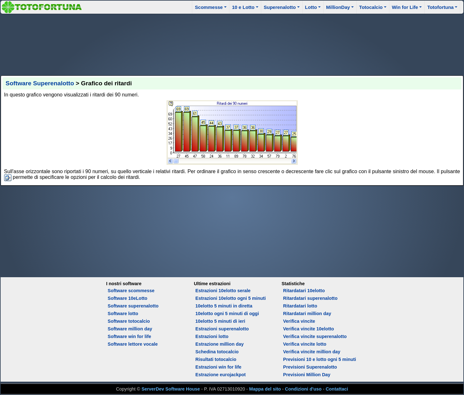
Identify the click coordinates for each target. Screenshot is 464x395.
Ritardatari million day (307, 313)
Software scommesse (131, 290)
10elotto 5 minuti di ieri (220, 321)
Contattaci (337, 388)
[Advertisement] (232, 43)
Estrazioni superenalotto (222, 328)
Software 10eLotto (127, 298)
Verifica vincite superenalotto (315, 336)
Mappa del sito (265, 388)
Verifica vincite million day (311, 351)
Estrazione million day (219, 344)
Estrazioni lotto (212, 336)
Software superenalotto (133, 305)
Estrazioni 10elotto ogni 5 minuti (230, 298)
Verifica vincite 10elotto (308, 328)
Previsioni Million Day (307, 374)
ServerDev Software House (170, 388)
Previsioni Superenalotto (310, 367)
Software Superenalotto (40, 83)
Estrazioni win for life (218, 367)
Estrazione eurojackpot (220, 374)
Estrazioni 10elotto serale (223, 290)
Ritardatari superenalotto (310, 298)
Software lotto (123, 313)
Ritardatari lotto (300, 305)
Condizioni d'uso (303, 388)
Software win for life (129, 336)
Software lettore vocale (133, 344)
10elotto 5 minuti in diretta (223, 305)
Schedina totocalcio (217, 351)
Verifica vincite (299, 321)
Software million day (130, 328)
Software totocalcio (129, 321)
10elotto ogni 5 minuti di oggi (227, 313)
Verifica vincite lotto (304, 344)
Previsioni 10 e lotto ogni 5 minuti (319, 359)
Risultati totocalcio (215, 359)
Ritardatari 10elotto (304, 290)
